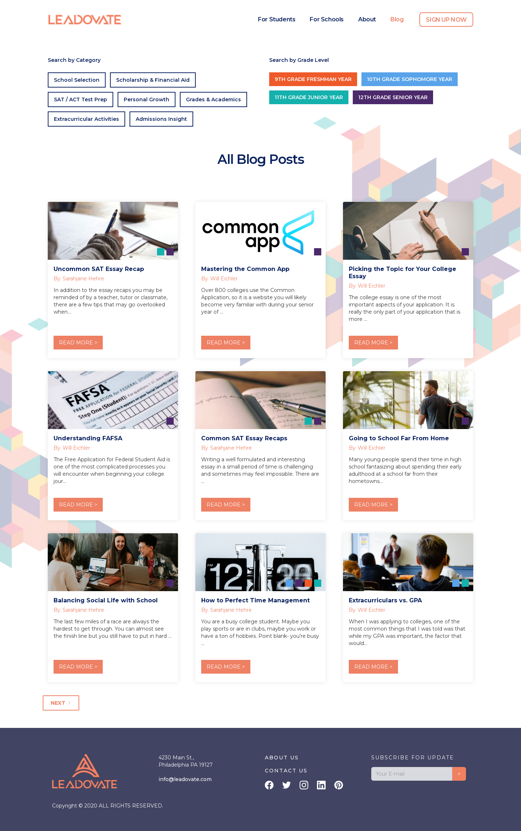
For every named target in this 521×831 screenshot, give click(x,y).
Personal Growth (146, 99)
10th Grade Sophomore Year (409, 79)
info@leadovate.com (185, 779)
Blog (396, 19)
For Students (276, 19)
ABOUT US (282, 757)
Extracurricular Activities (86, 119)
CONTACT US (286, 770)
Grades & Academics (213, 99)
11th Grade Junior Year (309, 97)
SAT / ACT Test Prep (80, 99)
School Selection (76, 80)
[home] (85, 19)
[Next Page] (61, 703)
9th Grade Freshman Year (313, 79)
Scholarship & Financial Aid (153, 80)
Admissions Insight (161, 119)
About (367, 19)
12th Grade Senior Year (393, 97)
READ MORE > (78, 342)
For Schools (327, 19)
